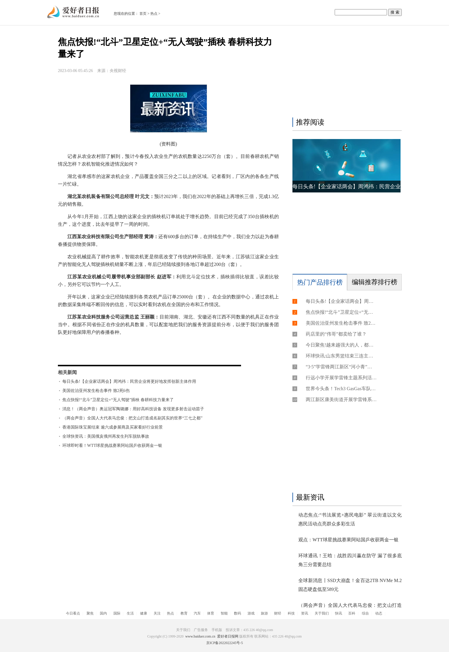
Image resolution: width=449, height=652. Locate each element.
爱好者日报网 (227, 636)
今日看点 (73, 613)
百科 (351, 613)
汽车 (197, 613)
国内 (103, 613)
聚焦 (90, 613)
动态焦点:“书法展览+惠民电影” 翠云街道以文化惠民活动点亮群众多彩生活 (350, 519)
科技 (291, 613)
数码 (237, 613)
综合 (365, 613)
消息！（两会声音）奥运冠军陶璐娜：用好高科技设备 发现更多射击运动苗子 (133, 409)
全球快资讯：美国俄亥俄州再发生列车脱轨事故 (105, 436)
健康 (143, 613)
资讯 (304, 613)
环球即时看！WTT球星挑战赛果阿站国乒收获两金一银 (112, 445)
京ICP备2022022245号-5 (224, 643)
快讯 (338, 613)
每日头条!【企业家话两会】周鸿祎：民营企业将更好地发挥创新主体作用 (129, 381)
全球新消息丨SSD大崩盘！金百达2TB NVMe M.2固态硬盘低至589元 (350, 585)
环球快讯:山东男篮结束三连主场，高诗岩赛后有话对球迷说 (341, 355)
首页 (143, 14)
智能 (224, 613)
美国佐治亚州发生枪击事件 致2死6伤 (96, 390)
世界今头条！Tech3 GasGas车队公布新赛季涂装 (341, 388)
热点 (153, 14)
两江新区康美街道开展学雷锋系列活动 (341, 399)
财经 (277, 613)
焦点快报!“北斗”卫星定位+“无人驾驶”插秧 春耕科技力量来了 (118, 400)
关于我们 (322, 613)
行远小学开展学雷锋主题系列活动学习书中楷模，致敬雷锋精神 (341, 377)
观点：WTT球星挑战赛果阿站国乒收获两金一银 (348, 539)
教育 (184, 613)
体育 (210, 613)
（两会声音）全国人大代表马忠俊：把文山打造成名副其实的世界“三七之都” (132, 418)
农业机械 (126, 354)
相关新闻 (67, 372)
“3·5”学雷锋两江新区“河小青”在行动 (341, 366)
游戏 (251, 613)
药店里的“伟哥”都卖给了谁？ (336, 333)
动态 (378, 613)
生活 (130, 613)
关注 (157, 613)
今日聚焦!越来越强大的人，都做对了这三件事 (341, 344)
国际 (117, 613)
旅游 (264, 613)
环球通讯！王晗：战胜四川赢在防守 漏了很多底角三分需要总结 (350, 560)
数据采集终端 (101, 354)
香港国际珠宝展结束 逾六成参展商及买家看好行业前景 (112, 427)
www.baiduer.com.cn (200, 636)
